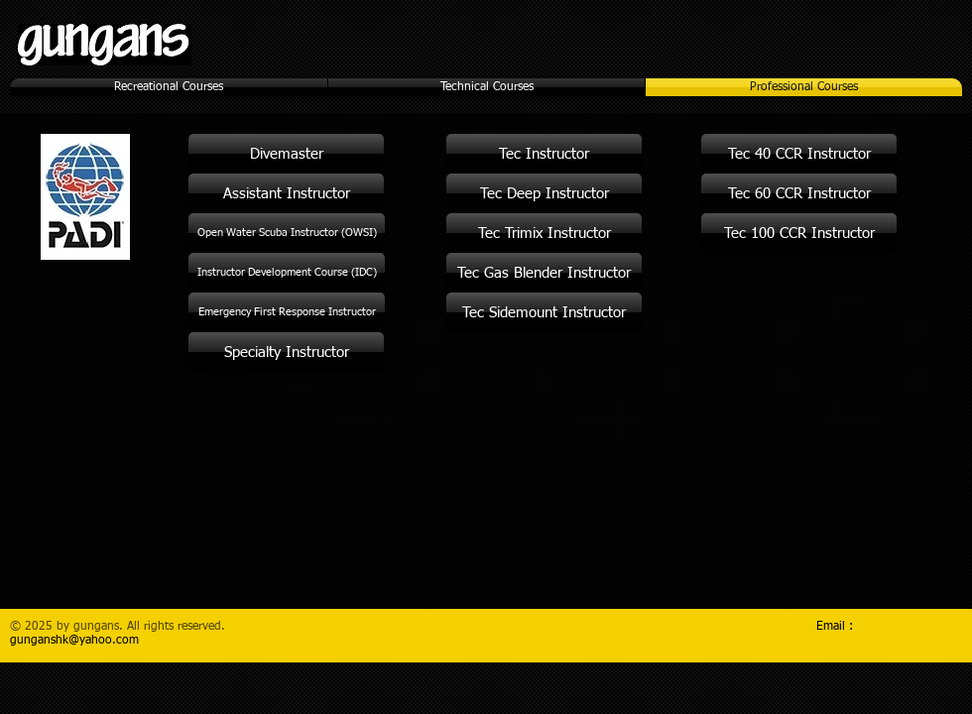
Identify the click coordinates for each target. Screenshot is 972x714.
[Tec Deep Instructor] (544, 193)
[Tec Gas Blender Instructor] (544, 273)
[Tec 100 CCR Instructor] (799, 233)
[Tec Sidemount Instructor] (544, 312)
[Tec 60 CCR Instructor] (799, 193)
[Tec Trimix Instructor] (544, 233)
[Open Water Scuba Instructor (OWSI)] (286, 233)
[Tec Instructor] (544, 154)
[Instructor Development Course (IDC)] (286, 273)
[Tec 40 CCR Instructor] (799, 154)
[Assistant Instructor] (286, 193)
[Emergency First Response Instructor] (286, 312)
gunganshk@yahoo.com (74, 641)
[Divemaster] (286, 154)
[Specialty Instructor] (286, 352)
